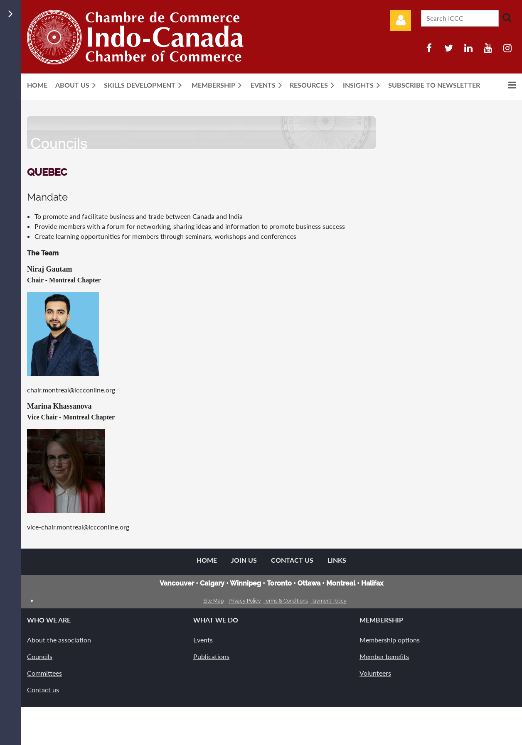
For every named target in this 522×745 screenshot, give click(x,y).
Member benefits (384, 656)
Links (336, 560)
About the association (59, 640)
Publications (211, 656)
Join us (244, 560)
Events (203, 640)
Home (207, 560)
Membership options (389, 640)
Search (506, 17)
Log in (400, 20)
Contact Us (292, 560)
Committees (44, 673)
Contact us (43, 690)
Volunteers (375, 673)
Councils (39, 656)
